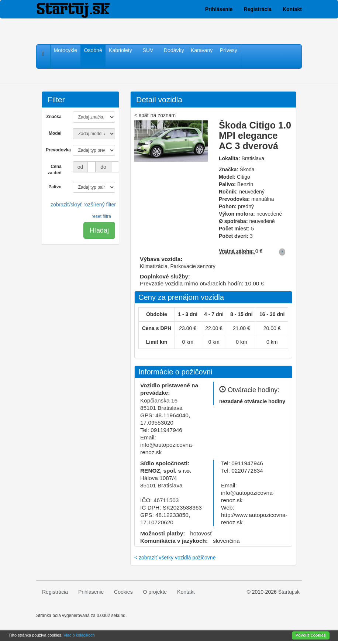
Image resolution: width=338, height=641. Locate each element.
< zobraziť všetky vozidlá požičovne (174, 558)
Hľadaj (99, 230)
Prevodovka (56, 149)
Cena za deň (54, 169)
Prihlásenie (219, 9)
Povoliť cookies (311, 635)
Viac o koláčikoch (79, 635)
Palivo (54, 186)
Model (55, 133)
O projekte (155, 592)
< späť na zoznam (155, 115)
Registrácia (257, 9)
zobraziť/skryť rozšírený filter (83, 205)
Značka (53, 116)
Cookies (123, 592)
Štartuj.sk (289, 592)
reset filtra (101, 216)
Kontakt (292, 9)
